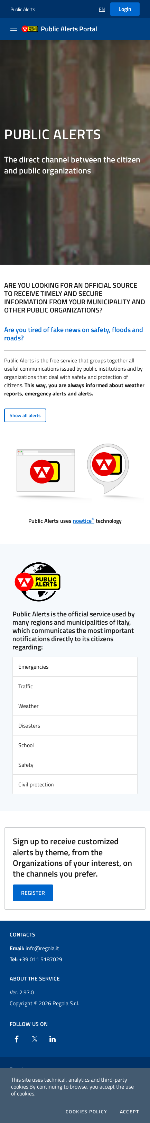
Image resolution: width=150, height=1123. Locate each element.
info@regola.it (34, 948)
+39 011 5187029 (36, 959)
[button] (101, 9)
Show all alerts (25, 415)
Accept (129, 1111)
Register (33, 893)
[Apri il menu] (14, 28)
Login (125, 9)
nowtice (83, 521)
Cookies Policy (86, 1111)
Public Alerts (22, 9)
